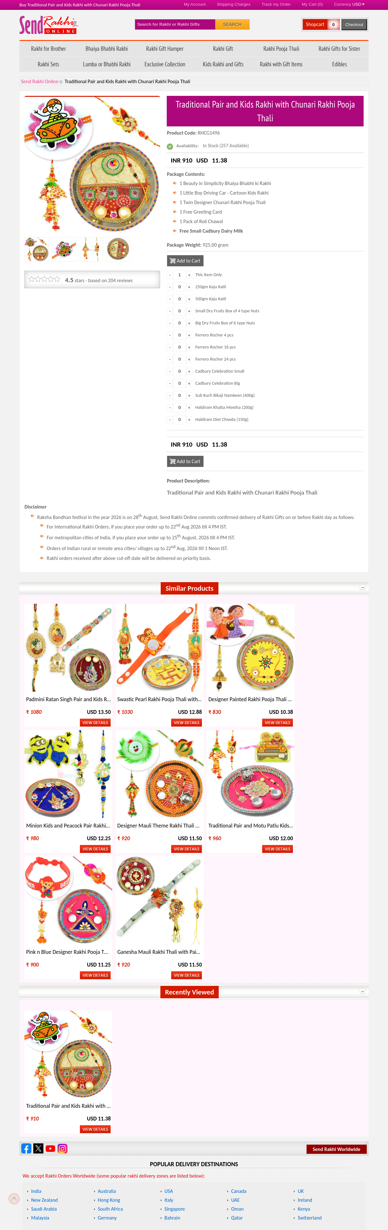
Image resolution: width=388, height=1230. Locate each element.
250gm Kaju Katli (210, 286)
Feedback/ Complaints (55, 1189)
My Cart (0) (312, 4)
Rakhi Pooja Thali (281, 48)
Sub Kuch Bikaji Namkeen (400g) (225, 395)
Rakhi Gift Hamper (165, 48)
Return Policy (157, 1178)
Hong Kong (109, 1057)
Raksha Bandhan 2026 (277, 1200)
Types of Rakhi (127, 1122)
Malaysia (40, 1074)
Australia (107, 1048)
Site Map (264, 1189)
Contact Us (266, 1178)
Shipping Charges (233, 4)
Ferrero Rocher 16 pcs (215, 347)
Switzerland (309, 1074)
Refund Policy (158, 1157)
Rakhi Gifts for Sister (339, 48)
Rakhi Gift (223, 48)
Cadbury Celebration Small (219, 371)
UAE (235, 1057)
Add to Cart (188, 261)
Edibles (339, 64)
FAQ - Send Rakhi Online (58, 1178)
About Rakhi (39, 1111)
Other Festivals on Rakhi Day (313, 1111)
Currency (349, 4)
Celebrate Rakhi (43, 1122)
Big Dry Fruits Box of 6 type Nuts (225, 323)
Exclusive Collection (165, 64)
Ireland (305, 1057)
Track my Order (276, 4)
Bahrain (172, 1074)
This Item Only (208, 274)
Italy (169, 1057)
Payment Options (51, 1200)
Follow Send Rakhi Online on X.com (38, 1005)
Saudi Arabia (44, 1065)
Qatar (237, 1074)
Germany (107, 1074)
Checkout (354, 24)
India (36, 1048)
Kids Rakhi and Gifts (223, 64)
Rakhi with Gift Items (281, 64)
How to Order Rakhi (275, 1157)
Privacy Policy (158, 1189)
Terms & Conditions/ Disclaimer (176, 1200)
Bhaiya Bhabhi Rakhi (107, 48)
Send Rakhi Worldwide (336, 1006)
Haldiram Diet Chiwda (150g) (222, 419)
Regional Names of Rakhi (223, 1122)
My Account (195, 4)
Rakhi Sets (48, 64)
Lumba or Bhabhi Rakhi (107, 64)
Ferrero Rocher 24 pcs (215, 359)
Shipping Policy (159, 1167)
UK (301, 1048)
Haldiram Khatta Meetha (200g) (224, 407)
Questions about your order (62, 1167)
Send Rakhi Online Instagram (62, 1005)
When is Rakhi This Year (137, 1111)
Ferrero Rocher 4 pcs (214, 335)
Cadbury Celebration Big (217, 383)
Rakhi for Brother (48, 48)
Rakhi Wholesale (301, 1122)
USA (169, 1048)
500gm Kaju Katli (210, 299)
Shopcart (315, 24)
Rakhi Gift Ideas (214, 1111)
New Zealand (44, 1057)
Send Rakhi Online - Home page (49, 25)
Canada (238, 1048)
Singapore (175, 1065)
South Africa (110, 1065)
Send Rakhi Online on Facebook (26, 1005)
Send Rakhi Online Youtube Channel (50, 1005)
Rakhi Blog (265, 1167)
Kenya (304, 1065)
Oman (237, 1065)
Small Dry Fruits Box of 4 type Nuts (227, 311)
